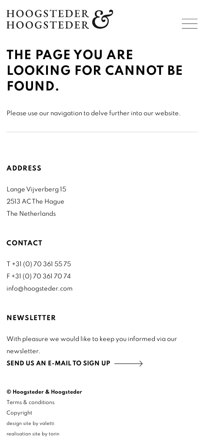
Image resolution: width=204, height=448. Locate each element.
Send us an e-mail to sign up (58, 364)
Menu (189, 24)
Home (60, 19)
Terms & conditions (30, 402)
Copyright (19, 413)
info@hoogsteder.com (40, 289)
